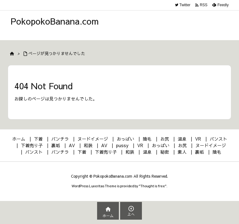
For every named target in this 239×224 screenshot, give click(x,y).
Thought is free (152, 186)
